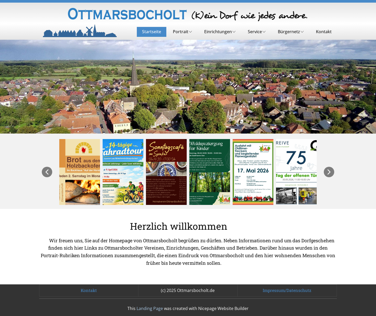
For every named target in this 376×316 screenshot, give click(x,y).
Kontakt (89, 290)
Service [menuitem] (255, 32)
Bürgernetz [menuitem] (289, 32)
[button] (47, 172)
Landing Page (150, 308)
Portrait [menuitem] (180, 32)
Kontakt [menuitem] (324, 32)
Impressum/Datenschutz (287, 290)
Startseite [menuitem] (151, 32)
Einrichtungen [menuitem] (218, 32)
